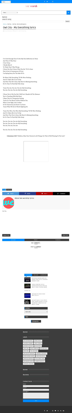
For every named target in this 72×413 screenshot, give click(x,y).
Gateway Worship (28, 345)
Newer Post (6, 235)
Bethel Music (37, 340)
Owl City (9, 24)
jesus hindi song (39, 358)
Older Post (65, 235)
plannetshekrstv (39, 361)
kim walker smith (28, 361)
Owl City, (24, 31)
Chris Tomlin (37, 343)
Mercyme (26, 351)
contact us (27, 290)
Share (27, 193)
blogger (13, 240)
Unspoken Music (40, 356)
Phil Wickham (33, 351)
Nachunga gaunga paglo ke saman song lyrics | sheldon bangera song (40, 279)
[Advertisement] (36, 45)
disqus (35, 240)
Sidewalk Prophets (41, 353)
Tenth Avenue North (29, 356)
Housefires (38, 345)
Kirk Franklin (34, 348)
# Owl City (9, 189)
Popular (28, 275)
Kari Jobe (26, 348)
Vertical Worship (28, 358)
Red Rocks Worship (29, 353)
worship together (29, 363)
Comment (61, 193)
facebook (58, 240)
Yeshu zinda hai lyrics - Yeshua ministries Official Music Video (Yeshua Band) (39, 286)
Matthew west (44, 348)
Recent (36, 275)
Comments (44, 275)
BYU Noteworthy (28, 340)
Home (4, 24)
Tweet (11, 193)
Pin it (44, 193)
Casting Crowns (28, 343)
